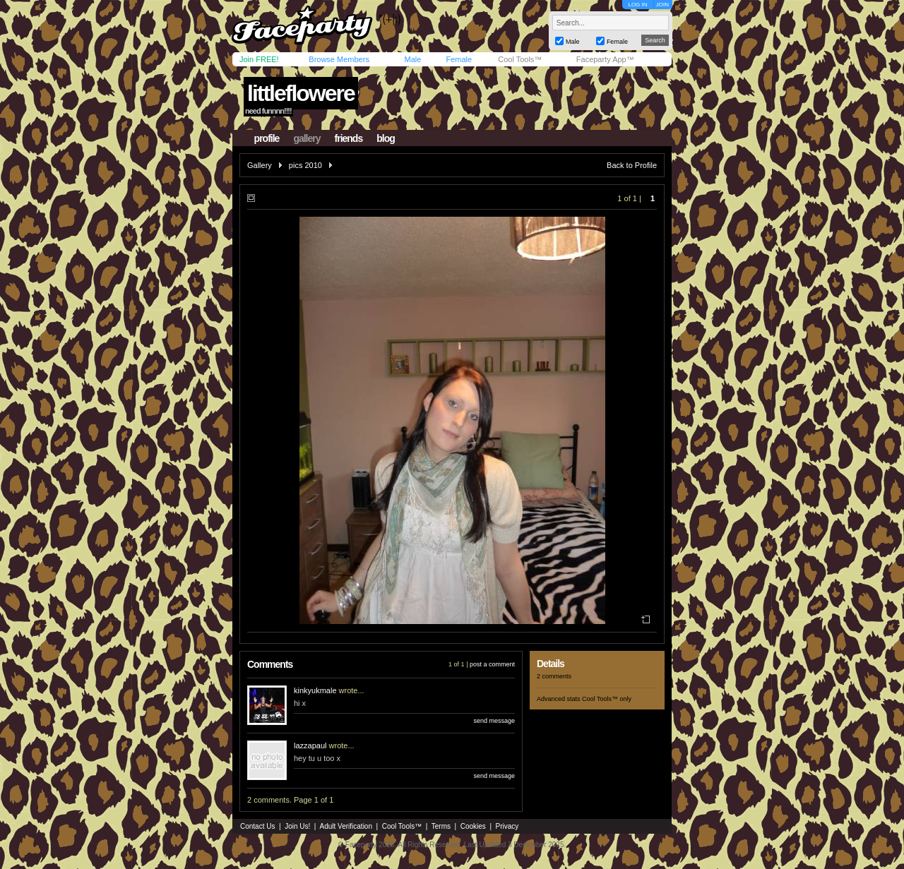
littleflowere (301, 93)
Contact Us (257, 826)
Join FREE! (259, 59)
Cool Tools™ (520, 59)
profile (267, 138)
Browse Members (339, 59)
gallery (306, 138)
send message (494, 720)
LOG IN (637, 4)
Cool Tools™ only (606, 698)
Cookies (473, 826)
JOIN (662, 4)
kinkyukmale (315, 690)
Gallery (259, 165)
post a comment (492, 664)
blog (385, 138)
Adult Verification (345, 826)
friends (349, 138)
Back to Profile (632, 165)
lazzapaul (310, 745)
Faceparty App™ (605, 59)
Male (412, 59)
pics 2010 (305, 165)
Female (459, 59)
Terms (441, 826)
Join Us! (297, 826)
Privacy (507, 826)
